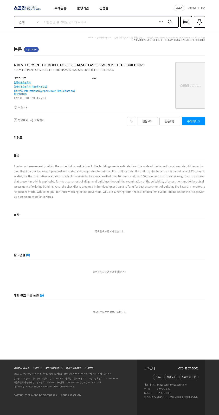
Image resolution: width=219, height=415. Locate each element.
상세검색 (160, 24)
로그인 (179, 7)
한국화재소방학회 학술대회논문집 (30, 86)
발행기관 (83, 7)
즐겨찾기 (199, 27)
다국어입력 (186, 27)
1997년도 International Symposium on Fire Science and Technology (44, 92)
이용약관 (37, 367)
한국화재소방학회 (22, 82)
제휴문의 (171, 377)
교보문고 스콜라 (22, 367)
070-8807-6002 (188, 368)
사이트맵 (89, 367)
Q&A (158, 377)
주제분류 (60, 7)
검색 (169, 24)
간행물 (103, 7)
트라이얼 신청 (189, 377)
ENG (203, 8)
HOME (90, 37)
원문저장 (170, 121)
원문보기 (147, 121)
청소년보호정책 (73, 367)
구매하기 (192, 121)
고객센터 (192, 8)
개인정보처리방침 (54, 367)
